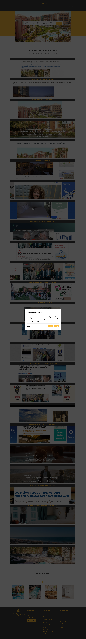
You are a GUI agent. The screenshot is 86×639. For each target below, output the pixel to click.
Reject (50, 326)
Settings (28, 326)
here (31, 321)
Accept (56, 326)
